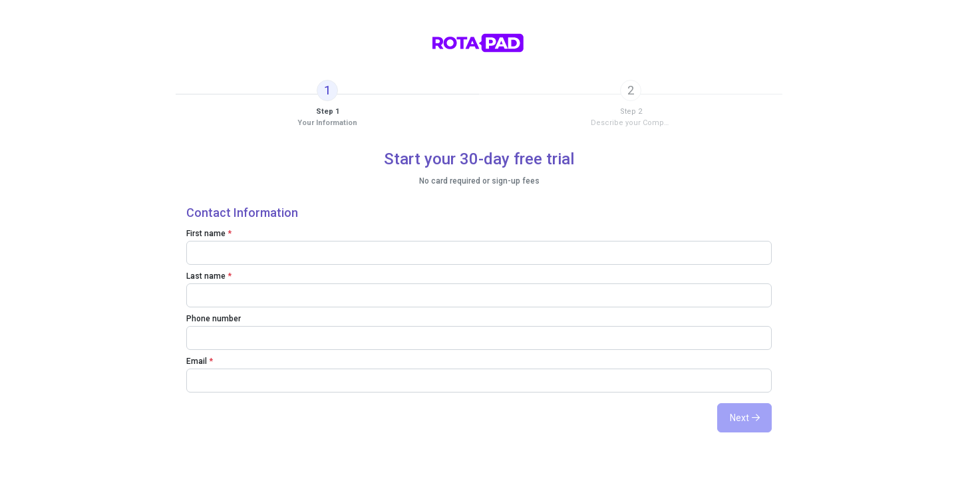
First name (209, 233)
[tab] (327, 104)
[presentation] (327, 104)
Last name (209, 276)
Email (199, 361)
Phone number (213, 318)
